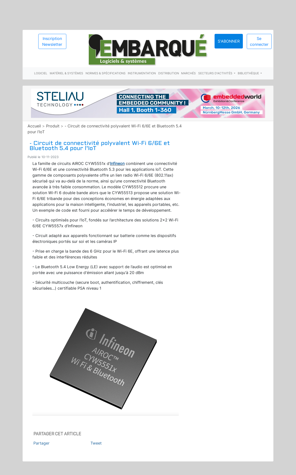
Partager (41, 443)
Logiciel (40, 73)
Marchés (188, 73)
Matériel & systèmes (66, 73)
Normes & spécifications (106, 73)
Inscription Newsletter (52, 41)
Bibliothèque (249, 73)
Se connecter (259, 41)
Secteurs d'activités (215, 73)
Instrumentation (142, 73)
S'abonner (229, 41)
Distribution (168, 73)
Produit (52, 126)
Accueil (34, 126)
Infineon (117, 163)
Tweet (96, 443)
